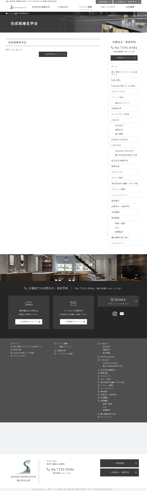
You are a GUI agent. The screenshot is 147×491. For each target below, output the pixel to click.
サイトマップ (117, 243)
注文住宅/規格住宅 (119, 160)
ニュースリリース (119, 195)
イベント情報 (117, 97)
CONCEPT (116, 145)
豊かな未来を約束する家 (126, 155)
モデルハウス (117, 172)
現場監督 (119, 232)
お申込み (30, 321)
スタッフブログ (118, 91)
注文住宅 (119, 125)
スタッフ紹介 (117, 178)
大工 (117, 227)
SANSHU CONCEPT (124, 151)
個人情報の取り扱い (120, 237)
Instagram (115, 314)
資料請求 (115, 201)
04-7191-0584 (126, 47)
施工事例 (119, 134)
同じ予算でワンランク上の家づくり (124, 73)
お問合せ (125, 58)
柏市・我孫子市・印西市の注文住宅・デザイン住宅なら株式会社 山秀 (85, 489)
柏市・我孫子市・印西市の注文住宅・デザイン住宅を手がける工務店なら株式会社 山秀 (31, 1)
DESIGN (115, 120)
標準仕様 (115, 166)
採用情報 (115, 218)
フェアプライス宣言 (120, 114)
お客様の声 (116, 108)
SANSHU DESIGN (119, 139)
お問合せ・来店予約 (120, 206)
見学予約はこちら (54, 54)
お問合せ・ (127, 1)
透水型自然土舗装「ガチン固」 (125, 183)
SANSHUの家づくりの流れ (123, 86)
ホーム (114, 66)
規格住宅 (119, 130)
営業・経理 (120, 223)
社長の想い (116, 80)
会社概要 (115, 212)
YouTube (122, 314)
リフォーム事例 (118, 189)
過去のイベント (122, 103)
